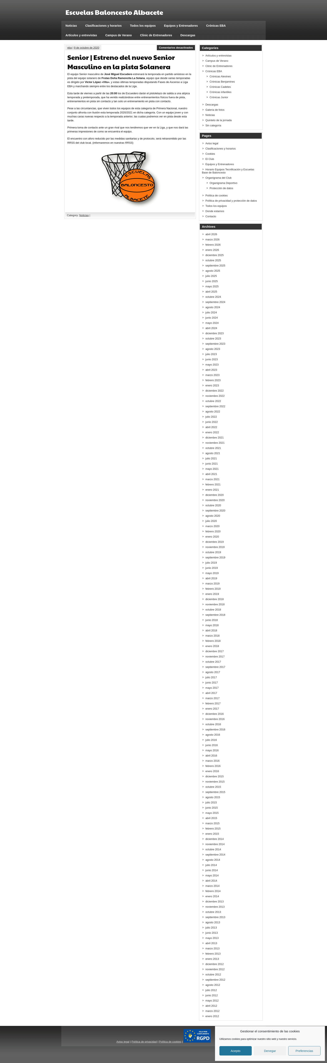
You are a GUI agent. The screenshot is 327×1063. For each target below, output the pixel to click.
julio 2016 (211, 739)
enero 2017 (212, 708)
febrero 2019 (213, 588)
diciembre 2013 (214, 901)
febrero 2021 (213, 484)
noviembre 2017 (215, 656)
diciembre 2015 (214, 776)
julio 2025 (211, 276)
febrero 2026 (213, 244)
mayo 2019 (212, 573)
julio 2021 (211, 458)
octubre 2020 (213, 505)
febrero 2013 (213, 953)
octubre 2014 (213, 849)
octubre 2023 (213, 338)
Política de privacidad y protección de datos (231, 200)
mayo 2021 (212, 468)
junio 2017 (211, 682)
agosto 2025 (212, 270)
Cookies (210, 153)
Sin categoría (213, 125)
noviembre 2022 (215, 395)
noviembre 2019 (215, 547)
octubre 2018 (213, 609)
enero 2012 (212, 1016)
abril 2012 (211, 1005)
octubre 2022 (213, 401)
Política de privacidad (144, 1041)
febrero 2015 (213, 828)
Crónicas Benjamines (222, 81)
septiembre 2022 (215, 406)
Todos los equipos (143, 25)
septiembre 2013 (215, 917)
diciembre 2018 (214, 599)
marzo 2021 (212, 479)
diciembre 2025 (214, 255)
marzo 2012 (212, 1011)
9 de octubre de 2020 (86, 47)
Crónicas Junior (219, 97)
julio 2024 (211, 312)
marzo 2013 (212, 948)
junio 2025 (211, 281)
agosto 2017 (212, 672)
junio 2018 (211, 620)
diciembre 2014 (214, 839)
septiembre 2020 (215, 510)
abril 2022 (211, 427)
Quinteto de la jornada (218, 120)
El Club (209, 159)
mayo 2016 (212, 750)
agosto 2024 (212, 307)
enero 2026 (212, 249)
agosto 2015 (212, 797)
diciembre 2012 (214, 964)
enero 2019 (212, 594)
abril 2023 (211, 369)
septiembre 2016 (215, 729)
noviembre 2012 (215, 969)
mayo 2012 (212, 1000)
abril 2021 (211, 474)
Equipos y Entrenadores (181, 25)
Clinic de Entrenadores (156, 35)
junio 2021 (211, 463)
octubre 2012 (213, 974)
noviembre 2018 (215, 604)
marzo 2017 (212, 698)
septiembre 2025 (215, 265)
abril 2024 (211, 328)
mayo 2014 (212, 875)
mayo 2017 (212, 687)
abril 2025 (211, 291)
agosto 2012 (212, 984)
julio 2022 (211, 416)
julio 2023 (211, 354)
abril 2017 (211, 693)
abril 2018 (211, 630)
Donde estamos (214, 211)
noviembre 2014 (215, 844)
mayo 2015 (212, 812)
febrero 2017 (213, 703)
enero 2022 (212, 432)
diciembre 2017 (214, 651)
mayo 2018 (212, 625)
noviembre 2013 (215, 906)
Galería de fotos (214, 109)
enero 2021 (212, 489)
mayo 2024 (212, 322)
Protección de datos (221, 188)
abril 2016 (211, 755)
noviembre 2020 (215, 500)
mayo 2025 (212, 286)
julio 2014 (211, 865)
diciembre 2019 (214, 541)
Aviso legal (211, 143)
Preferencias (304, 1051)
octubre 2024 (213, 296)
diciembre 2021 (214, 437)
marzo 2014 (212, 885)
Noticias (71, 25)
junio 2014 (211, 870)
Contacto (210, 216)
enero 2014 (212, 896)
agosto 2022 (212, 411)
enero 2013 (212, 958)
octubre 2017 (213, 661)
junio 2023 (211, 359)
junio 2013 (211, 932)
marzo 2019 (212, 583)
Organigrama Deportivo (223, 183)
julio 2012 (211, 990)
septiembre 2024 (215, 302)
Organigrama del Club (218, 177)
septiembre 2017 (215, 666)
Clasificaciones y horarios (103, 25)
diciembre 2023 (214, 333)
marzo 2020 (212, 526)
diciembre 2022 (214, 390)
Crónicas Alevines (220, 76)
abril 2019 (211, 578)
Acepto (235, 1051)
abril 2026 (211, 234)
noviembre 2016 (215, 719)
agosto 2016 (212, 734)
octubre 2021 (213, 448)
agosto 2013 (212, 922)
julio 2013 (211, 927)
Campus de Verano (118, 35)
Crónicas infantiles (220, 92)
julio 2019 (211, 562)
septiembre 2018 (215, 614)
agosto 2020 (212, 515)
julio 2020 (211, 521)
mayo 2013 (212, 938)
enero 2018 (212, 646)
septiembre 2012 (215, 979)
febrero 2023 (213, 380)
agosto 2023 (212, 349)
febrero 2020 (213, 531)
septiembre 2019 (215, 557)
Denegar (270, 1051)
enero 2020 (212, 536)
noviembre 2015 (215, 781)
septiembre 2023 (215, 343)
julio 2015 (211, 802)
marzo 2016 (212, 760)
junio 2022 (211, 421)
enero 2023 (212, 385)
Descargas (187, 35)
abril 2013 (211, 943)
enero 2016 (212, 771)
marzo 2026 (212, 239)
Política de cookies (216, 195)
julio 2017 (211, 677)
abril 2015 (211, 818)
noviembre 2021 (215, 442)
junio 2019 (211, 567)
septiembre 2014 (215, 854)
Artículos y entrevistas (81, 35)
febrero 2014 (213, 891)
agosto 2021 (212, 453)
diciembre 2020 (214, 494)
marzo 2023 (212, 375)
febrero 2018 (213, 640)
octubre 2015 (213, 786)
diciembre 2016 (214, 713)
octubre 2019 (213, 552)
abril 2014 (211, 880)
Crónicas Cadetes (220, 86)
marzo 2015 (212, 823)
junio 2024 (211, 317)
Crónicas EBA (216, 25)
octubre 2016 (213, 724)
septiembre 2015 (215, 792)
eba (69, 47)
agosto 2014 (212, 859)
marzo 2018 (212, 635)
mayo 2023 (212, 364)
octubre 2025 (213, 260)
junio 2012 (211, 995)
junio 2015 (211, 807)
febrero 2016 (213, 766)
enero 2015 (212, 833)
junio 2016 (211, 745)
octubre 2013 (213, 911)
